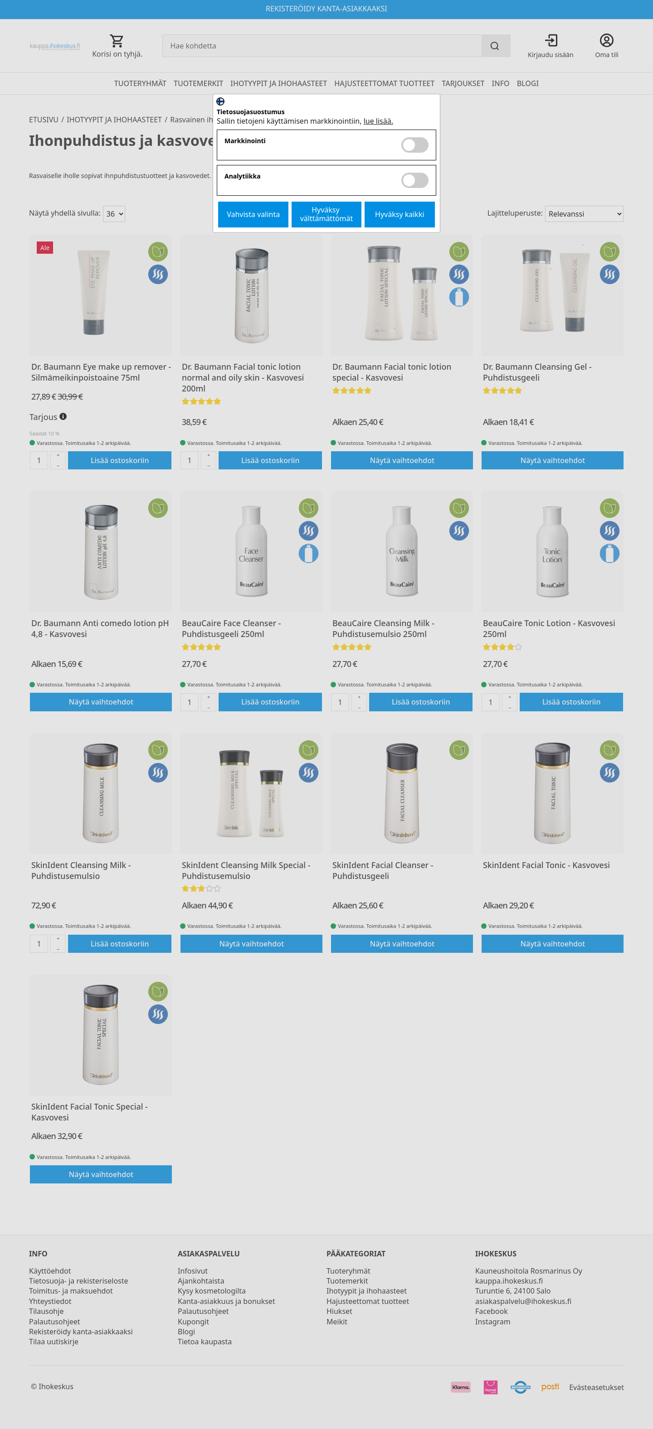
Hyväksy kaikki (399, 214)
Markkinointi (245, 141)
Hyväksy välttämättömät (326, 214)
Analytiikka (242, 176)
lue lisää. (378, 121)
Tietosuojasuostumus (251, 112)
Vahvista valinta (253, 214)
